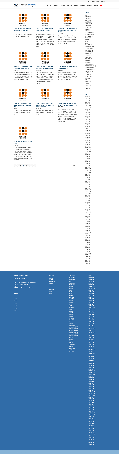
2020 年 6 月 (87, 221)
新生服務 (51, 280)
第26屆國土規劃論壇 (89, 66)
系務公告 (87, 18)
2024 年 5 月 (87, 139)
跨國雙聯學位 (88, 71)
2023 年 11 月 (88, 149)
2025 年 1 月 (87, 125)
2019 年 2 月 (87, 249)
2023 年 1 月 (87, 167)
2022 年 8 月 (87, 176)
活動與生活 (52, 281)
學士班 (86, 41)
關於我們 (15, 296)
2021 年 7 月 (87, 198)
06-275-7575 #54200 (22, 284)
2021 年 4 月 (87, 204)
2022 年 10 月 (88, 172)
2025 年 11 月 (88, 107)
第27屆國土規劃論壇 (89, 67)
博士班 (86, 39)
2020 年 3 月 (87, 226)
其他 (86, 15)
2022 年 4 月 (87, 183)
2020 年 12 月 (88, 211)
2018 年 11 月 (88, 255)
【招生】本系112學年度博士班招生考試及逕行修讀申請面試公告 (45, 29)
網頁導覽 (103, 1)
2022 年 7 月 (87, 177)
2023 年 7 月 (87, 156)
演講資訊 (87, 57)
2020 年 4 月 (87, 225)
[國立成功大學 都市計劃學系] (25, 5)
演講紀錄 (87, 29)
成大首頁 (93, 1)
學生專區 (15, 298)
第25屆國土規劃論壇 (89, 64)
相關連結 (15, 308)
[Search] (104, 5)
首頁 (89, 1)
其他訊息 (87, 16)
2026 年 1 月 (87, 104)
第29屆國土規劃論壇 (89, 32)
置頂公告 (87, 80)
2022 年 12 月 (88, 169)
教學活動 (87, 85)
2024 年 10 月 (88, 130)
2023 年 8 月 (87, 155)
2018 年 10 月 (88, 256)
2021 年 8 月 (87, 197)
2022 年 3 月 (87, 184)
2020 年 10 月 (88, 214)
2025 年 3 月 (87, 121)
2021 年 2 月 (87, 207)
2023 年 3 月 (87, 163)
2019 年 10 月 (88, 235)
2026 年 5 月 (87, 97)
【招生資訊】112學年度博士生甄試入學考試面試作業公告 (67, 67)
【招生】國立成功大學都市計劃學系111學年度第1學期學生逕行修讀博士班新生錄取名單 (45, 105)
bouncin (103, 452)
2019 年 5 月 (87, 244)
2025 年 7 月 (87, 114)
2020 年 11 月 (88, 212)
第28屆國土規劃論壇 (89, 69)
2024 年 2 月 (87, 144)
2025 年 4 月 (87, 119)
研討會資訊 (87, 59)
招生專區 (87, 38)
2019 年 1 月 (87, 251)
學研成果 (87, 20)
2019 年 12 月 (88, 232)
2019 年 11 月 (88, 233)
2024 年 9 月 (87, 132)
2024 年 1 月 (87, 146)
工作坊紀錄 (87, 23)
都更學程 (87, 81)
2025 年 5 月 (87, 118)
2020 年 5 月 (87, 223)
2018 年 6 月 (87, 260)
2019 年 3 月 (87, 248)
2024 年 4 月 (87, 140)
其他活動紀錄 (88, 22)
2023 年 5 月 (87, 160)
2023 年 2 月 (87, 165)
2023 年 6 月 (87, 158)
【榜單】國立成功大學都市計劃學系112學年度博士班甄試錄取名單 (44, 67)
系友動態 (87, 78)
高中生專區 (87, 45)
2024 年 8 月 (87, 133)
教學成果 (87, 25)
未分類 (86, 73)
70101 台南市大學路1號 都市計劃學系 (26, 282)
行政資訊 (87, 88)
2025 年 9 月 (87, 111)
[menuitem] (89, 1)
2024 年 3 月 (87, 142)
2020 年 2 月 (87, 228)
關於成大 (51, 278)
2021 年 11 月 (88, 191)
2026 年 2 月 (87, 102)
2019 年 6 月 (87, 242)
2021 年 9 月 (87, 195)
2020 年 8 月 (87, 218)
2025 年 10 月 (88, 109)
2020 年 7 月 (87, 219)
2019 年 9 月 (87, 237)
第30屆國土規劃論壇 (89, 34)
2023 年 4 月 (87, 162)
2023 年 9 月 (87, 153)
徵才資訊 (87, 76)
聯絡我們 (98, 1)
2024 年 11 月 (88, 128)
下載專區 (15, 305)
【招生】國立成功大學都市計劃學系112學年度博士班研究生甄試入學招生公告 (23, 105)
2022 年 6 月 (87, 179)
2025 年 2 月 (87, 123)
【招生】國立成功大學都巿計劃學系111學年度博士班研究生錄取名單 (67, 104)
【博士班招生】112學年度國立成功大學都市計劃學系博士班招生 (23, 67)
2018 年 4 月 (87, 262)
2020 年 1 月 (87, 230)
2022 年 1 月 (87, 188)
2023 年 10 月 (88, 151)
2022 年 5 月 (87, 181)
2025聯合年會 (88, 48)
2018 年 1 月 (87, 263)
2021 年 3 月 (87, 205)
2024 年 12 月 (88, 126)
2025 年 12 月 (88, 105)
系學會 (50, 291)
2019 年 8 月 (87, 239)
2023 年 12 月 (88, 148)
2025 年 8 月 (87, 112)
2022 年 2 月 (87, 186)
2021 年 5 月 (87, 202)
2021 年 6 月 (87, 200)
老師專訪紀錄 (88, 36)
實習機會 (87, 53)
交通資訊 (51, 283)
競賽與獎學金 (88, 62)
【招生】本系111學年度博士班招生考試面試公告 (23, 142)
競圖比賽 (87, 60)
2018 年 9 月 (87, 258)
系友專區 (87, 74)
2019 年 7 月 (87, 241)
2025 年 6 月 (87, 116)
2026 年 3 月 (87, 100)
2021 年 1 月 (87, 209)
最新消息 (15, 310)
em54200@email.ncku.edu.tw (26, 288)
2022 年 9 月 (87, 174)
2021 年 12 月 (88, 190)
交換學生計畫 (88, 50)
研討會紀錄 (87, 31)
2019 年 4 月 (87, 246)
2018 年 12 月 (88, 253)
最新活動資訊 (88, 46)
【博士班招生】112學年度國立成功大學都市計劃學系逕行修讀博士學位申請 (67, 30)
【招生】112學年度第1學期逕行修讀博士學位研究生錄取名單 (22, 29)
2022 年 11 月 (88, 170)
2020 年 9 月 (87, 216)
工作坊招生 (87, 55)
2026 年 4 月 (87, 98)
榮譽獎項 (87, 27)
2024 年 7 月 (87, 135)
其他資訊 (87, 83)
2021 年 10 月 (88, 193)
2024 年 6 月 (87, 137)
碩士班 (86, 43)
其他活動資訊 (88, 52)
